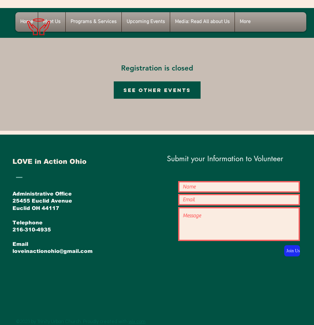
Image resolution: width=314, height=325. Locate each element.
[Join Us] (292, 250)
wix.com (136, 321)
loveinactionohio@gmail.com (52, 251)
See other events (157, 90)
